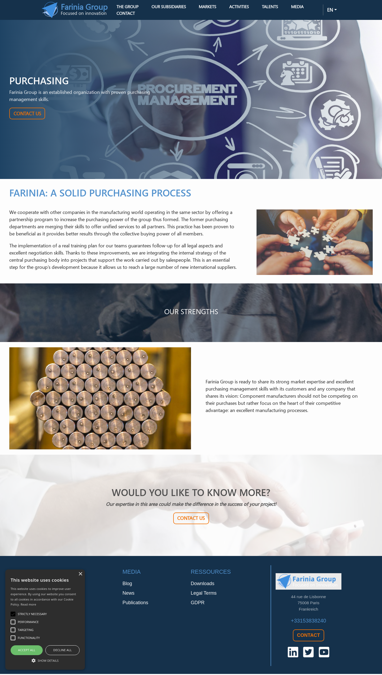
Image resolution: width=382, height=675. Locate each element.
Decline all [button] (62, 650)
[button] (45, 660)
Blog (127, 584)
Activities (243, 7)
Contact (130, 14)
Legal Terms (204, 594)
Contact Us (27, 114)
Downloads (202, 584)
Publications (135, 603)
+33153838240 (308, 622)
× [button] (80, 574)
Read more (28, 604)
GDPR (198, 603)
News (128, 594)
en (330, 10)
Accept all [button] (26, 650)
